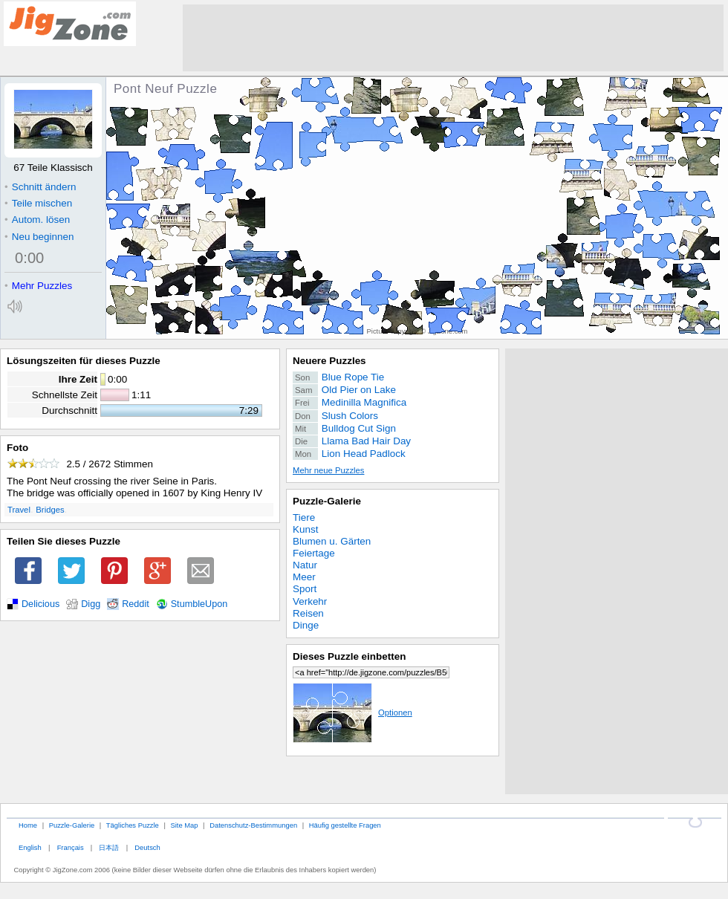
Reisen (308, 613)
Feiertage (314, 553)
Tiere (304, 517)
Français (70, 847)
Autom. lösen (37, 219)
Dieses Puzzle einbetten (349, 656)
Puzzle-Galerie (327, 501)
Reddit (135, 604)
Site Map (184, 825)
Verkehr (310, 601)
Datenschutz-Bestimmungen (253, 825)
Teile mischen (38, 203)
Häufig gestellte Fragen (345, 825)
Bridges (50, 509)
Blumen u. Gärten (332, 541)
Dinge (306, 625)
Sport (304, 588)
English (30, 847)
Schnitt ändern (40, 186)
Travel (18, 509)
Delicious (40, 604)
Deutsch (147, 847)
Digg (90, 604)
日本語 (109, 847)
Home (28, 825)
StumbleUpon (199, 604)
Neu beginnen (39, 236)
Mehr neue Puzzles (328, 470)
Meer (304, 576)
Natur (305, 565)
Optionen (352, 712)
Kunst (305, 529)
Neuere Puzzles (329, 360)
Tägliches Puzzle (132, 825)
